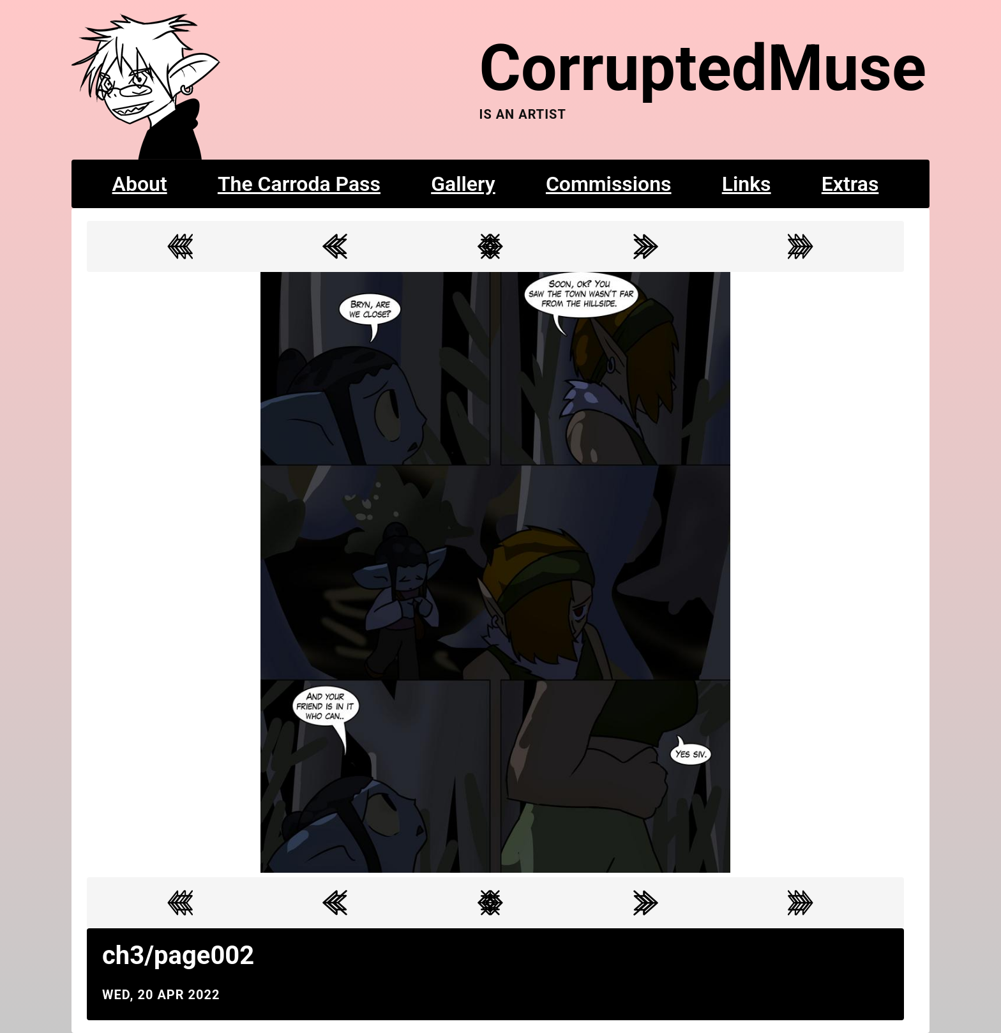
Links (746, 184)
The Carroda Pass (299, 184)
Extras (850, 184)
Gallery (463, 184)
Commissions (609, 184)
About (139, 184)
